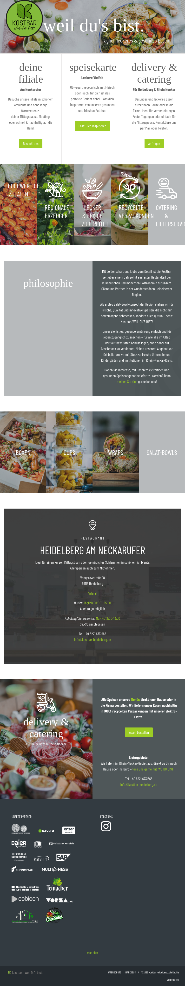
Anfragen (154, 143)
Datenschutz (114, 972)
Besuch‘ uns (30, 143)
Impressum (130, 972)
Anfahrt (92, 593)
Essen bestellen (139, 732)
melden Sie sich (127, 381)
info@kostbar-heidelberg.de (92, 639)
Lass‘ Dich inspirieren (92, 125)
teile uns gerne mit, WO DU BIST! (153, 769)
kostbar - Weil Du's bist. (25, 972)
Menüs (135, 699)
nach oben (92, 952)
